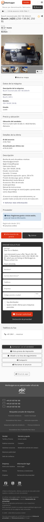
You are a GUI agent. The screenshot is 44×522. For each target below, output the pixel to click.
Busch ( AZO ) (8, 97)
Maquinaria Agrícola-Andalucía (14, 425)
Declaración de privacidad (22, 319)
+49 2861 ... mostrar (13, 334)
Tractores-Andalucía (14, 416)
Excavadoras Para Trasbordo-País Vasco (22, 430)
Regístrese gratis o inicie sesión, (23, 216)
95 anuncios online (10, 226)
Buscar (38, 7)
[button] (42, 2)
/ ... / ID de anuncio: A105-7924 (15, 11)
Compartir (22, 360)
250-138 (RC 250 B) (9, 103)
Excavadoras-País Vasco (13, 420)
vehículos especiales (31, 420)
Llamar (32, 235)
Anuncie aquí (22, 374)
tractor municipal (30, 416)
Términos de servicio (18, 518)
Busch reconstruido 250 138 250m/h (16, 91)
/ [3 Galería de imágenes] (39, 72)
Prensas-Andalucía (34, 425)
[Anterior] (3, 54)
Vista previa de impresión (22, 351)
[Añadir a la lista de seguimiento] (38, 16)
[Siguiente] (41, 54)
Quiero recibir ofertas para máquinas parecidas (20, 306)
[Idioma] (39, 2)
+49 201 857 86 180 (13, 401)
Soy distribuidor (13, 302)
